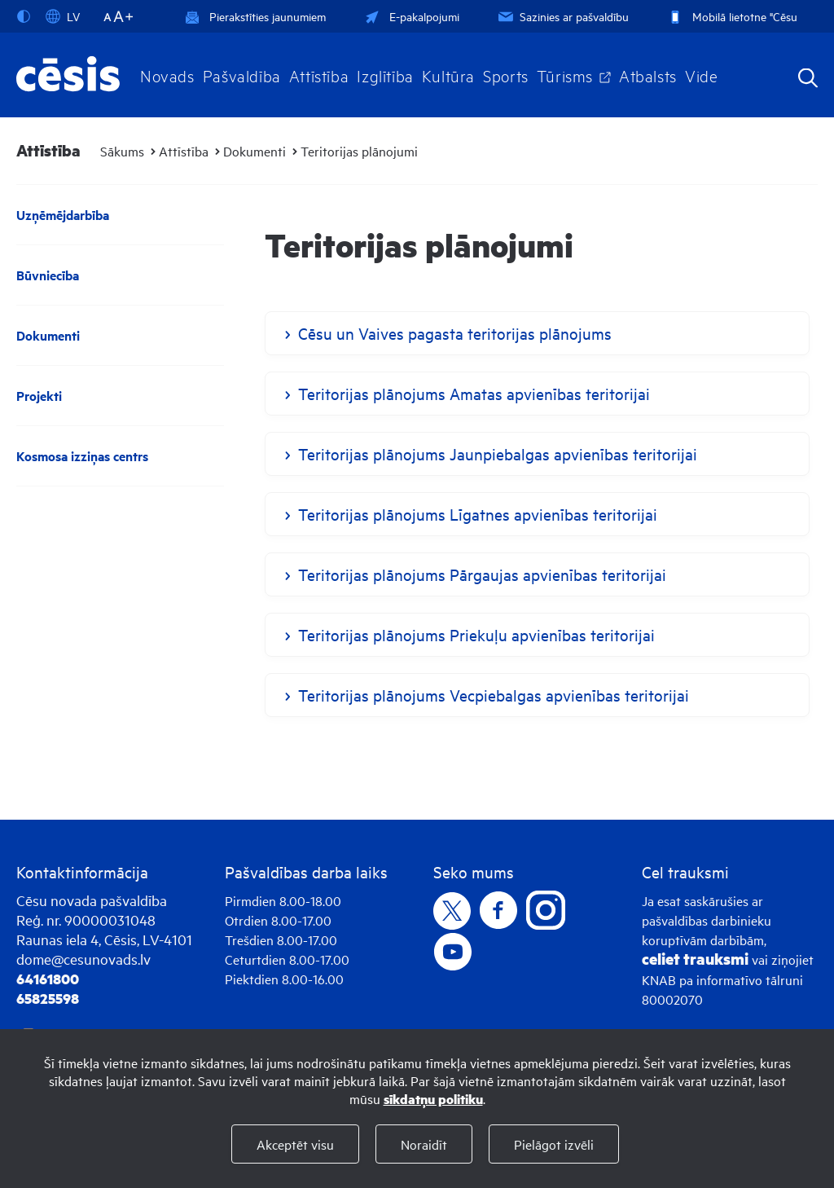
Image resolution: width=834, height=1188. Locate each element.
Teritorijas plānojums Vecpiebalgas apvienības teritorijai (493, 694)
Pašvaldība (242, 75)
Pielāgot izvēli (554, 1144)
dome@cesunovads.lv (83, 958)
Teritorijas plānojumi (359, 150)
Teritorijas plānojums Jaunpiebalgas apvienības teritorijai (497, 453)
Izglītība (385, 75)
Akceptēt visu (295, 1144)
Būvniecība (47, 275)
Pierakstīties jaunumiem (255, 16)
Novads (167, 75)
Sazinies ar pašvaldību (562, 16)
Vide (701, 75)
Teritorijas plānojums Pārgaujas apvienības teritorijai (482, 574)
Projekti (39, 395)
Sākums (122, 150)
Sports (506, 75)
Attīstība (319, 75)
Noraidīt (424, 1144)
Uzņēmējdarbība (62, 214)
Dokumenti (254, 150)
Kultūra (448, 75)
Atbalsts (648, 75)
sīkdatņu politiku (433, 1098)
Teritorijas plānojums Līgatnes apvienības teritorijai (477, 514)
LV (63, 16)
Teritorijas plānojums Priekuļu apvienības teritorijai (476, 634)
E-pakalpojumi (410, 16)
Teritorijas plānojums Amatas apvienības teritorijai (474, 393)
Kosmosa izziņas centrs (82, 456)
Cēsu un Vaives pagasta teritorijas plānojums (455, 333)
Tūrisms (565, 75)
